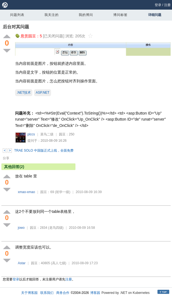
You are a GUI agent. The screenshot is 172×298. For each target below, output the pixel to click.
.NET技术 (24, 92)
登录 (158, 5)
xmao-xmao (26, 192)
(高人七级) (58, 263)
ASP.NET (42, 92)
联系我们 (46, 293)
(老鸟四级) (56, 228)
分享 (6, 158)
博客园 (95, 293)
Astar (22, 263)
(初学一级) (62, 192)
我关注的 (51, 15)
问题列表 (17, 15)
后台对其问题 (16, 26)
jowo (21, 228)
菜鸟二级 (46, 134)
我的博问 (86, 15)
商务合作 (62, 293)
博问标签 (120, 15)
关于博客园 (29, 293)
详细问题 (154, 15)
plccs (31, 134)
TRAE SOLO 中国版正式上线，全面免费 (44, 150)
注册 (167, 5)
